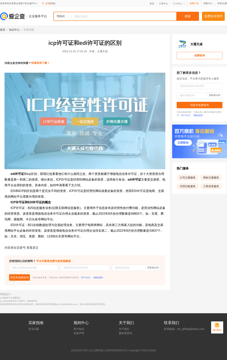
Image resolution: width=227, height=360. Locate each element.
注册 (224, 3)
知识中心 (14, 29)
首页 (152, 3)
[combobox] (126, 16)
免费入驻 (194, 3)
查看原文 (32, 247)
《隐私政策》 (98, 277)
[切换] (52, 3)
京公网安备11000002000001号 (108, 350)
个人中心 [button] (179, 3)
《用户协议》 (85, 277)
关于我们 (124, 328)
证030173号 (81, 350)
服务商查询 (125, 333)
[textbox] (135, 16)
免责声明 (79, 333)
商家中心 (208, 3)
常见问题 (33, 328)
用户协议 (79, 328)
